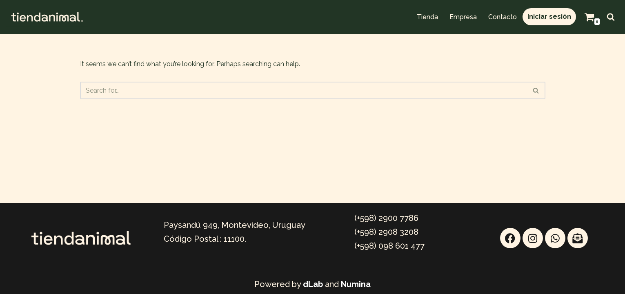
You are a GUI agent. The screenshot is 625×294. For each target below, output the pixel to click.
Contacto (502, 17)
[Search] (611, 17)
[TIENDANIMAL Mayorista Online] (47, 17)
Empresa (463, 17)
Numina (356, 284)
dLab (313, 284)
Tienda (427, 17)
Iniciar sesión (549, 16)
